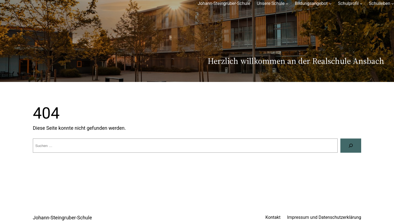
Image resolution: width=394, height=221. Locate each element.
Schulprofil (348, 3)
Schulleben (379, 3)
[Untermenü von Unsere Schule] (287, 3)
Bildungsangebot (311, 3)
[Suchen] (350, 146)
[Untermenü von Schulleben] (392, 3)
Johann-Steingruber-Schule (224, 3)
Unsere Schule (271, 3)
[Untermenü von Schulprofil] (361, 3)
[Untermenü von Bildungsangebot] (330, 3)
